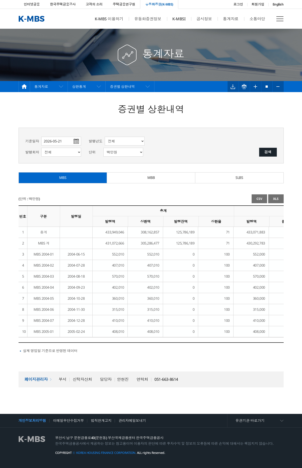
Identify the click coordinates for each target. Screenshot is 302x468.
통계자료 (230, 18)
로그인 (238, 4)
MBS (62, 177)
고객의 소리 (94, 4)
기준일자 (32, 141)
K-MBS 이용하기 (109, 18)
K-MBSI (178, 18)
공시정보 (204, 18)
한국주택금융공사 (63, 4)
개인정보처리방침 (32, 420)
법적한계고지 (101, 420)
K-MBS (31, 19)
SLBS (239, 177)
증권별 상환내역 (122, 86)
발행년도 (96, 141)
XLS (276, 199)
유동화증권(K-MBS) (159, 4)
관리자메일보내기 (132, 420)
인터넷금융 (32, 4)
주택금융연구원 (124, 4)
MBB (151, 177)
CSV (259, 199)
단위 (92, 152)
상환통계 (79, 86)
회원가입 (257, 4)
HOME (24, 86)
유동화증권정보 (147, 18)
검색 (268, 152)
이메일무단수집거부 (68, 420)
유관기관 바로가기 (250, 420)
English (278, 4)
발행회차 (32, 152)
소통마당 (257, 18)
